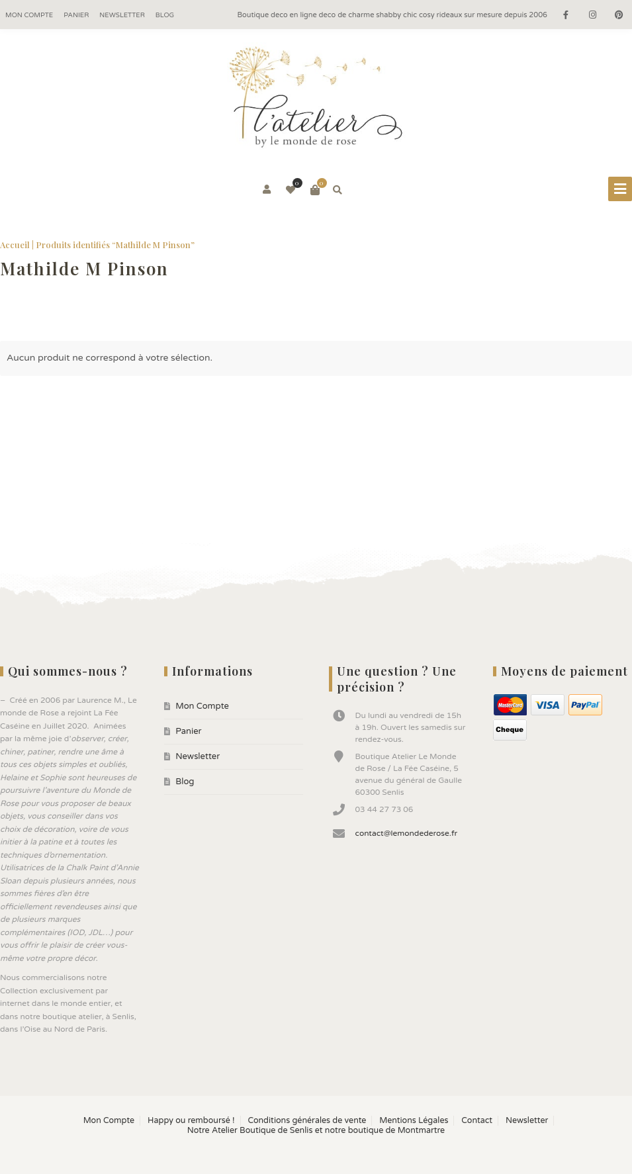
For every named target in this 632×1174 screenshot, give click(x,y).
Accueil (15, 244)
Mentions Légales (413, 1121)
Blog (165, 15)
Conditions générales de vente (307, 1121)
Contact (476, 1121)
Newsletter (122, 15)
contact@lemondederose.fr (406, 833)
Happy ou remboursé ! (191, 1121)
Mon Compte (29, 15)
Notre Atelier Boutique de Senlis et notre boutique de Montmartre (316, 1131)
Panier (76, 15)
